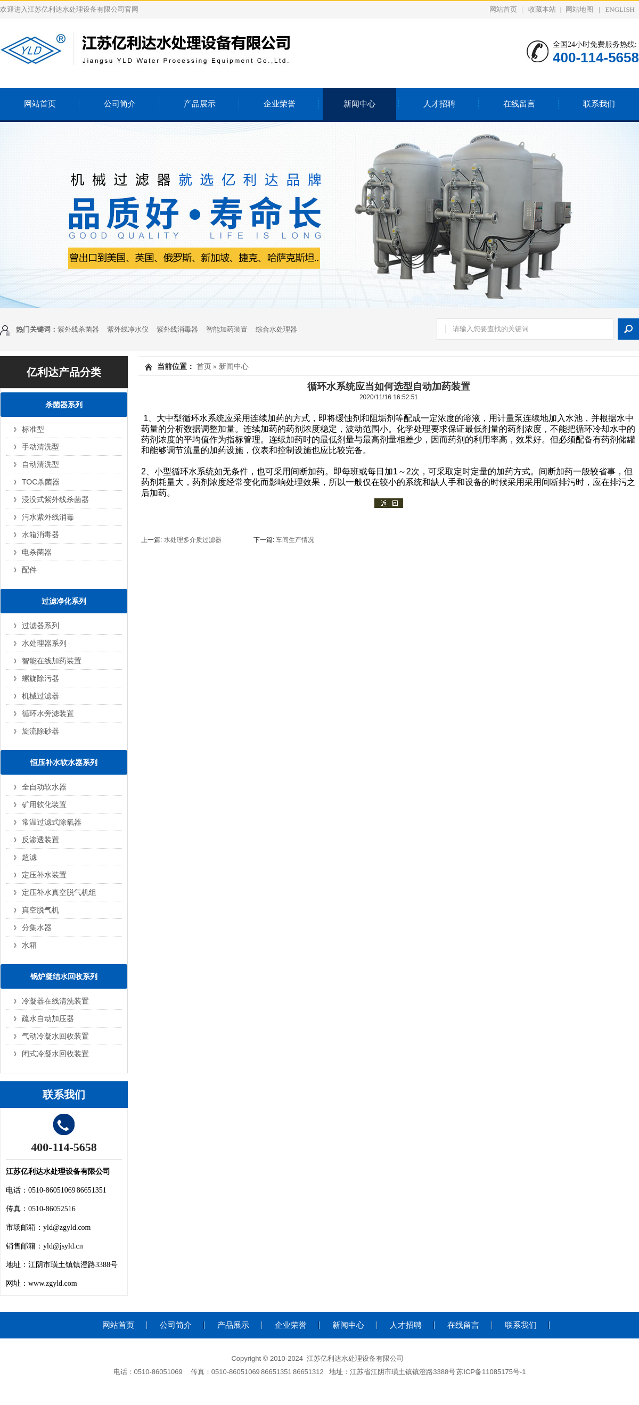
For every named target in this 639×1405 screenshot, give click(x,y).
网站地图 (579, 9)
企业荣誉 (280, 104)
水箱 (29, 945)
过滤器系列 (40, 625)
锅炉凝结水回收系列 (63, 976)
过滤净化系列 (64, 601)
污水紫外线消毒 (48, 517)
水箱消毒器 (40, 534)
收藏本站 (542, 9)
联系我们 (599, 104)
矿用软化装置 (44, 804)
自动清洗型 (40, 464)
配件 (29, 569)
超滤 (29, 857)
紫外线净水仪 (128, 329)
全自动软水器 (44, 787)
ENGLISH (620, 9)
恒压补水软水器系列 (63, 762)
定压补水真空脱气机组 (59, 892)
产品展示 (200, 104)
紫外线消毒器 (177, 329)
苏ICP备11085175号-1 (491, 1372)
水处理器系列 (44, 643)
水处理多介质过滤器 (193, 540)
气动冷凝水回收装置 (55, 1036)
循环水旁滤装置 (48, 713)
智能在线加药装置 (51, 660)
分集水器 (37, 927)
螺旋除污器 (40, 678)
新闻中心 (359, 104)
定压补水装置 (44, 874)
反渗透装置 (40, 839)
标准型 (33, 429)
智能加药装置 (227, 329)
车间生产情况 (295, 540)
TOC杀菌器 (41, 482)
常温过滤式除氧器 (51, 822)
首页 (203, 367)
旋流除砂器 (40, 731)
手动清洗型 (40, 446)
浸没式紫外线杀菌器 (55, 499)
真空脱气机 (40, 910)
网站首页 (503, 9)
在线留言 (519, 104)
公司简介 (120, 104)
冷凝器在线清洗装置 (55, 1001)
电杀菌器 (37, 552)
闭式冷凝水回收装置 (55, 1053)
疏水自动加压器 (48, 1018)
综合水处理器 (276, 329)
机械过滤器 (40, 696)
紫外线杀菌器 (78, 329)
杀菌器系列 (64, 404)
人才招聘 (439, 104)
